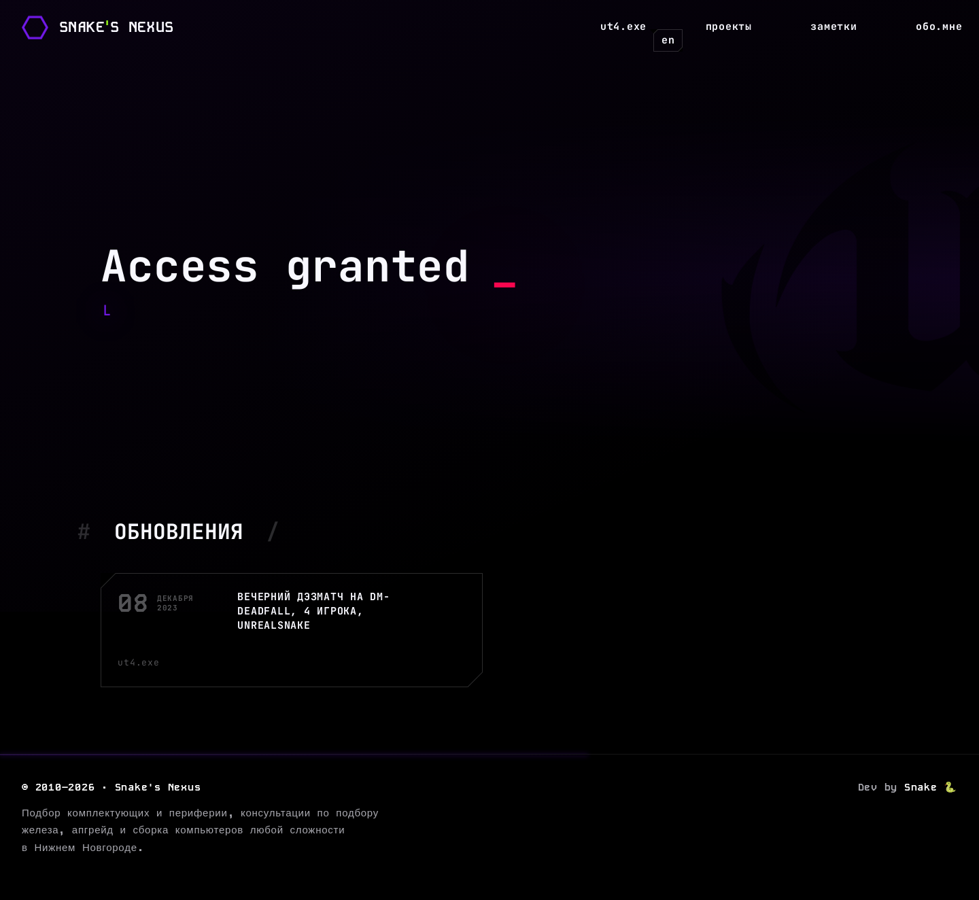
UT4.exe (623, 26)
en (668, 40)
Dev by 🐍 (908, 787)
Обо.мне (939, 26)
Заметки (833, 26)
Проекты (729, 26)
